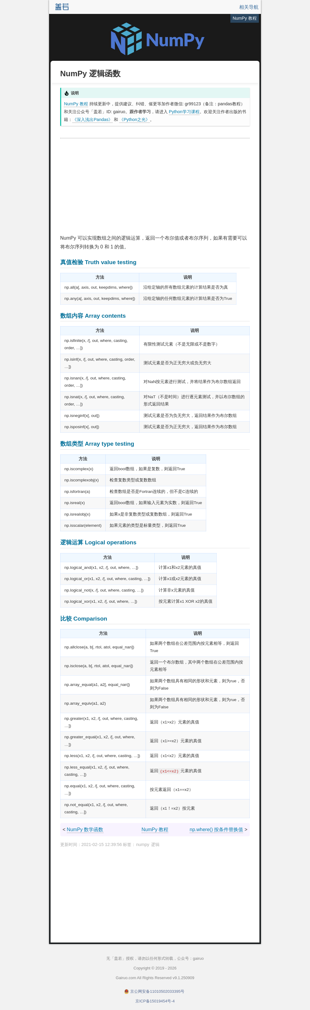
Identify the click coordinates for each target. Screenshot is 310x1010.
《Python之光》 (134, 119)
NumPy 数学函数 (85, 829)
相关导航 (249, 7)
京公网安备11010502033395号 (157, 991)
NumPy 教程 (76, 103)
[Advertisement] (155, 186)
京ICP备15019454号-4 (155, 1001)
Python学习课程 (184, 111)
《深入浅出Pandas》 (92, 119)
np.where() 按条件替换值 (216, 829)
